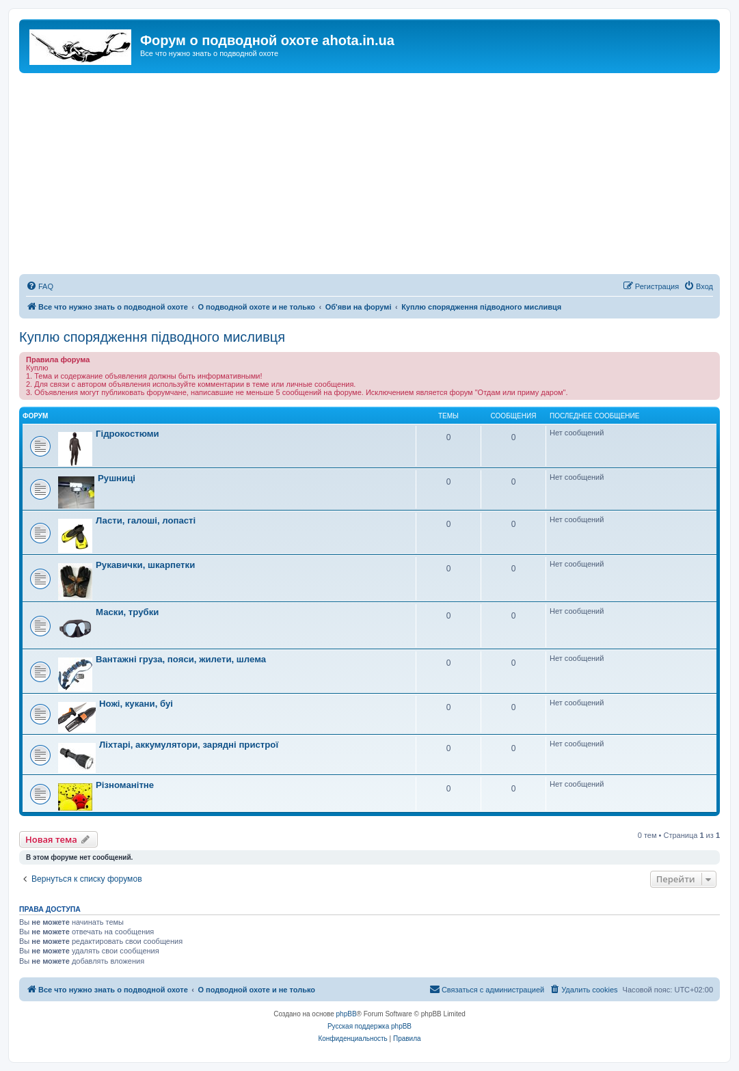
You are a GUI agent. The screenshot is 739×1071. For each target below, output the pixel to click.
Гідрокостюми (127, 434)
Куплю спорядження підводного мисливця (152, 336)
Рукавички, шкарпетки (145, 565)
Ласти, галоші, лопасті (146, 520)
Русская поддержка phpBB (369, 1026)
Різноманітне (125, 785)
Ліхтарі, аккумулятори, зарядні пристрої (188, 745)
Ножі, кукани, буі (136, 704)
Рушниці (116, 478)
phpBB (346, 1014)
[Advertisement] (369, 175)
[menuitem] (39, 286)
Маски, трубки (127, 612)
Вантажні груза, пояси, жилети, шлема (181, 659)
